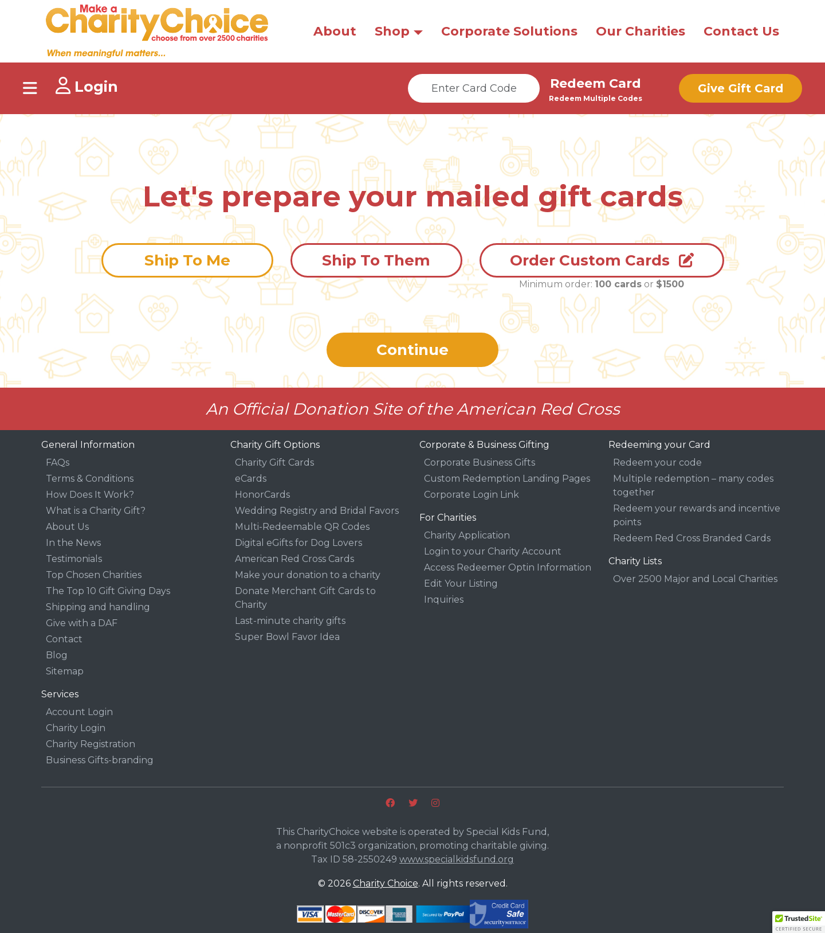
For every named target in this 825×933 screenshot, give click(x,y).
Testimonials (74, 558)
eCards (250, 478)
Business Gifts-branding (100, 760)
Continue (412, 350)
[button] (798, 922)
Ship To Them (376, 260)
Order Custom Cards (602, 260)
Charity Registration (90, 744)
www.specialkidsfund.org (456, 859)
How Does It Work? (90, 494)
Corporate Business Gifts (479, 462)
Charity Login (75, 728)
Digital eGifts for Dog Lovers (298, 542)
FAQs (57, 462)
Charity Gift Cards (274, 462)
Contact (64, 639)
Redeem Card (595, 83)
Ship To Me (187, 260)
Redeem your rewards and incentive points (696, 515)
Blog (57, 655)
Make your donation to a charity (307, 574)
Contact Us (741, 31)
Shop (392, 31)
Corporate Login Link (471, 494)
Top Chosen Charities (94, 574)
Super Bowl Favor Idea (287, 636)
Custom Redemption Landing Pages (507, 478)
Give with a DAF (81, 623)
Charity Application (467, 535)
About (334, 31)
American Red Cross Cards (294, 558)
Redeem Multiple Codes (595, 98)
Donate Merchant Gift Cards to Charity (305, 597)
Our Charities (640, 31)
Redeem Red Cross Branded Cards (692, 538)
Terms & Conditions (89, 478)
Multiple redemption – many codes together (693, 485)
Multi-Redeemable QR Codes (302, 526)
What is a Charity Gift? (96, 510)
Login (87, 86)
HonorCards (262, 494)
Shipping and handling (98, 607)
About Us (67, 526)
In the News (73, 542)
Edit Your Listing (461, 583)
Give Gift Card (740, 88)
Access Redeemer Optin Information (507, 567)
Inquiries (443, 599)
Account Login (79, 711)
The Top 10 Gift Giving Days (108, 590)
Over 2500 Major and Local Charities (695, 578)
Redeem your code (657, 462)
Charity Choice (385, 883)
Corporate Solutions (509, 31)
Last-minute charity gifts (290, 620)
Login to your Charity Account (492, 551)
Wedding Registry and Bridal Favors (317, 510)
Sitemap (65, 671)
